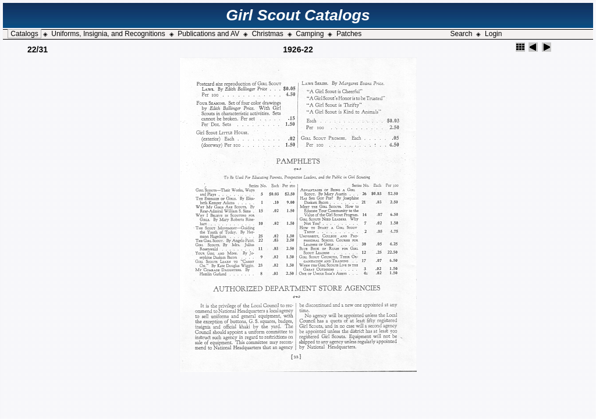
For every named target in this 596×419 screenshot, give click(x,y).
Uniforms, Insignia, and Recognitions (108, 34)
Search (461, 34)
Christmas (267, 34)
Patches (348, 34)
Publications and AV (208, 34)
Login (493, 34)
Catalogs (24, 34)
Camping (310, 34)
